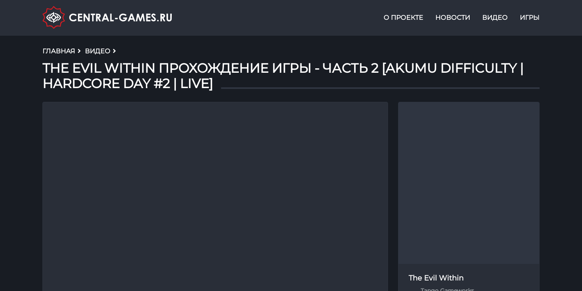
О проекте (403, 17)
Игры (530, 17)
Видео (495, 17)
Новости (452, 17)
